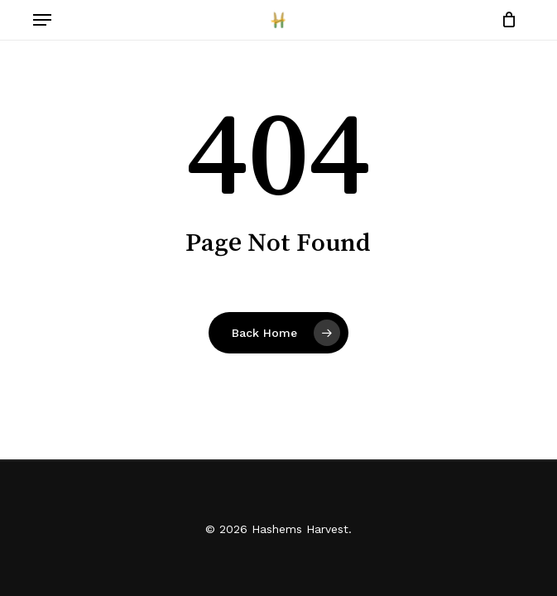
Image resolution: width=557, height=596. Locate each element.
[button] (42, 20)
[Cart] (505, 20)
